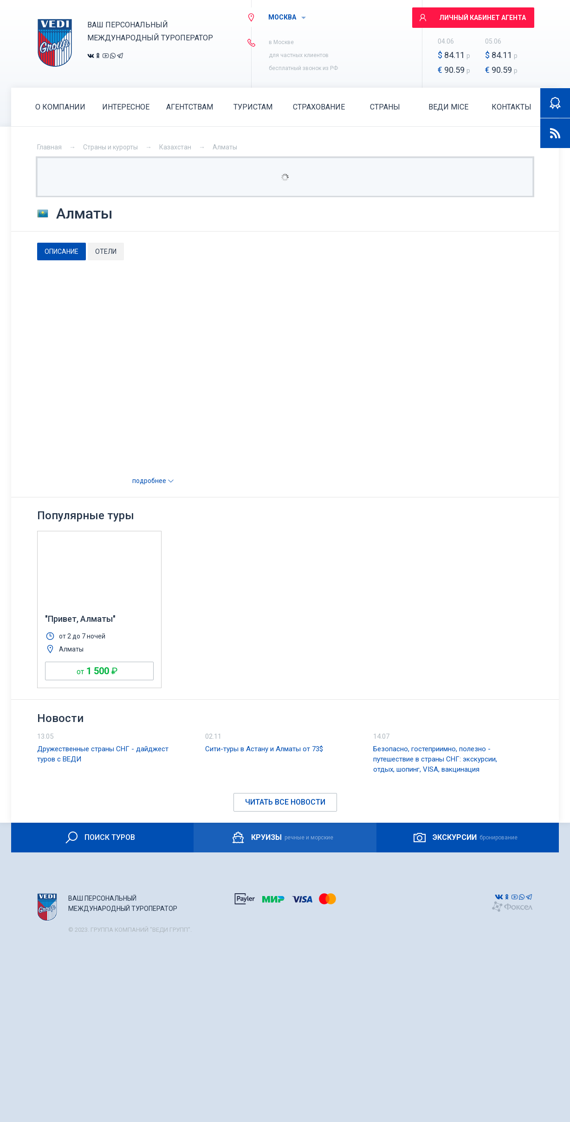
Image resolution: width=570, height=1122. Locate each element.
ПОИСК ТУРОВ (99, 837)
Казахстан (175, 147)
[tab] (61, 251)
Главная (49, 147)
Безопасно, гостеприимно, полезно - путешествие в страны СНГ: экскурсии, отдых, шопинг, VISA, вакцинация (435, 759)
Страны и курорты (110, 147)
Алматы (225, 147)
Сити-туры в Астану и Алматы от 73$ (264, 749)
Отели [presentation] (106, 251)
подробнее (153, 480)
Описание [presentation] (61, 251)
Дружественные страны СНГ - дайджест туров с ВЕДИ (102, 754)
